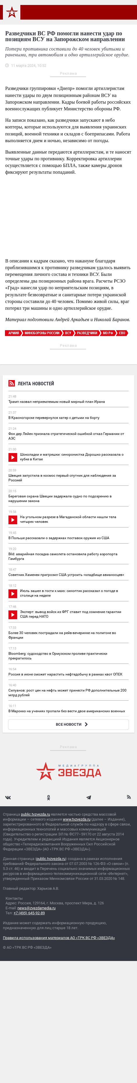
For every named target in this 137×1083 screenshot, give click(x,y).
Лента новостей (31, 384)
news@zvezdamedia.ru (36, 908)
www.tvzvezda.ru (76, 819)
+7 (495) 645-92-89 (29, 913)
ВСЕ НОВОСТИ (72, 724)
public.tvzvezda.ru (35, 814)
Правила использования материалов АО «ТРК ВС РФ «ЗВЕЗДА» (59, 938)
